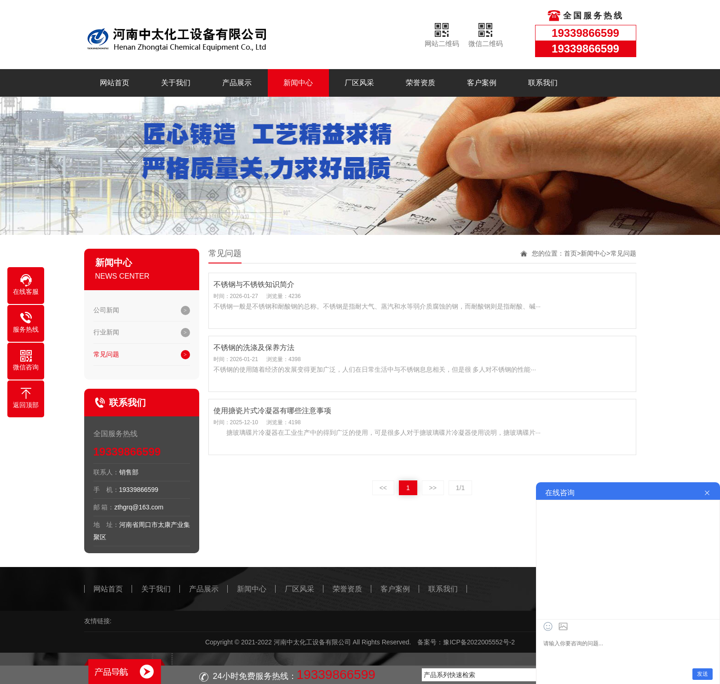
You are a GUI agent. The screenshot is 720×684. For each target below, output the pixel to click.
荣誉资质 (420, 83)
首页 (570, 253)
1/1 (460, 487)
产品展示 (237, 83)
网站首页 (114, 83)
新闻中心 (298, 83)
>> (433, 487)
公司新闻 (106, 310)
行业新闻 (106, 332)
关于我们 (175, 83)
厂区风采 (359, 83)
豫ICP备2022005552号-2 (479, 642)
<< (383, 487)
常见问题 (106, 354)
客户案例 (481, 83)
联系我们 (543, 83)
